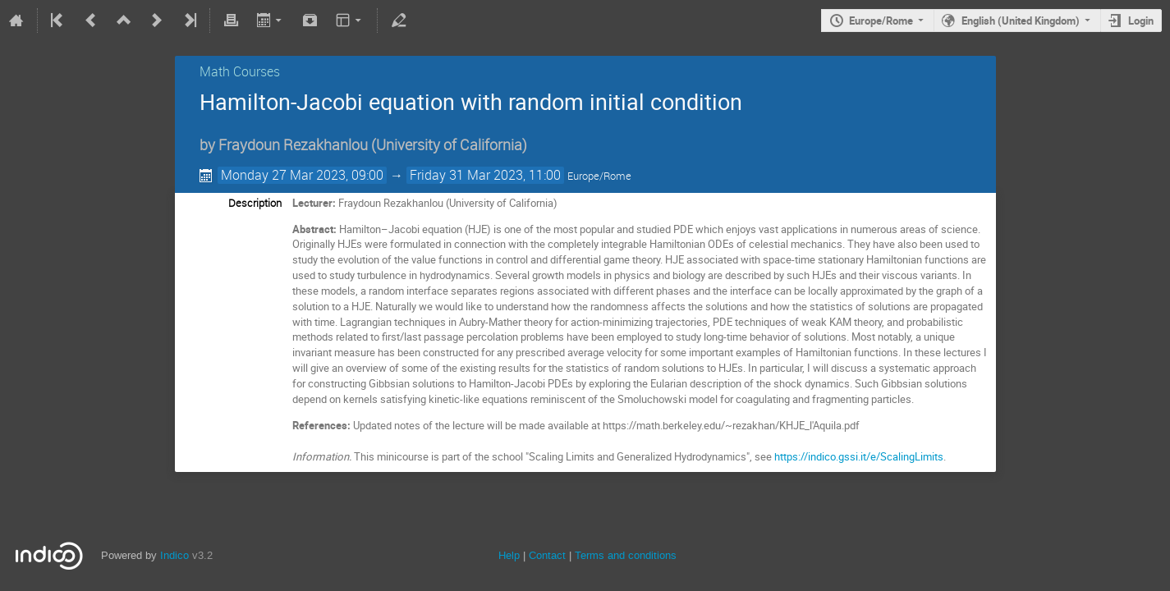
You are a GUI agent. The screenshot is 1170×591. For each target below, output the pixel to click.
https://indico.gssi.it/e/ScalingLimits (858, 456)
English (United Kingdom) (1020, 20)
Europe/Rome (881, 20)
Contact (547, 555)
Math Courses (240, 71)
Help (509, 555)
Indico (174, 555)
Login (1141, 20)
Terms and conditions (626, 555)
